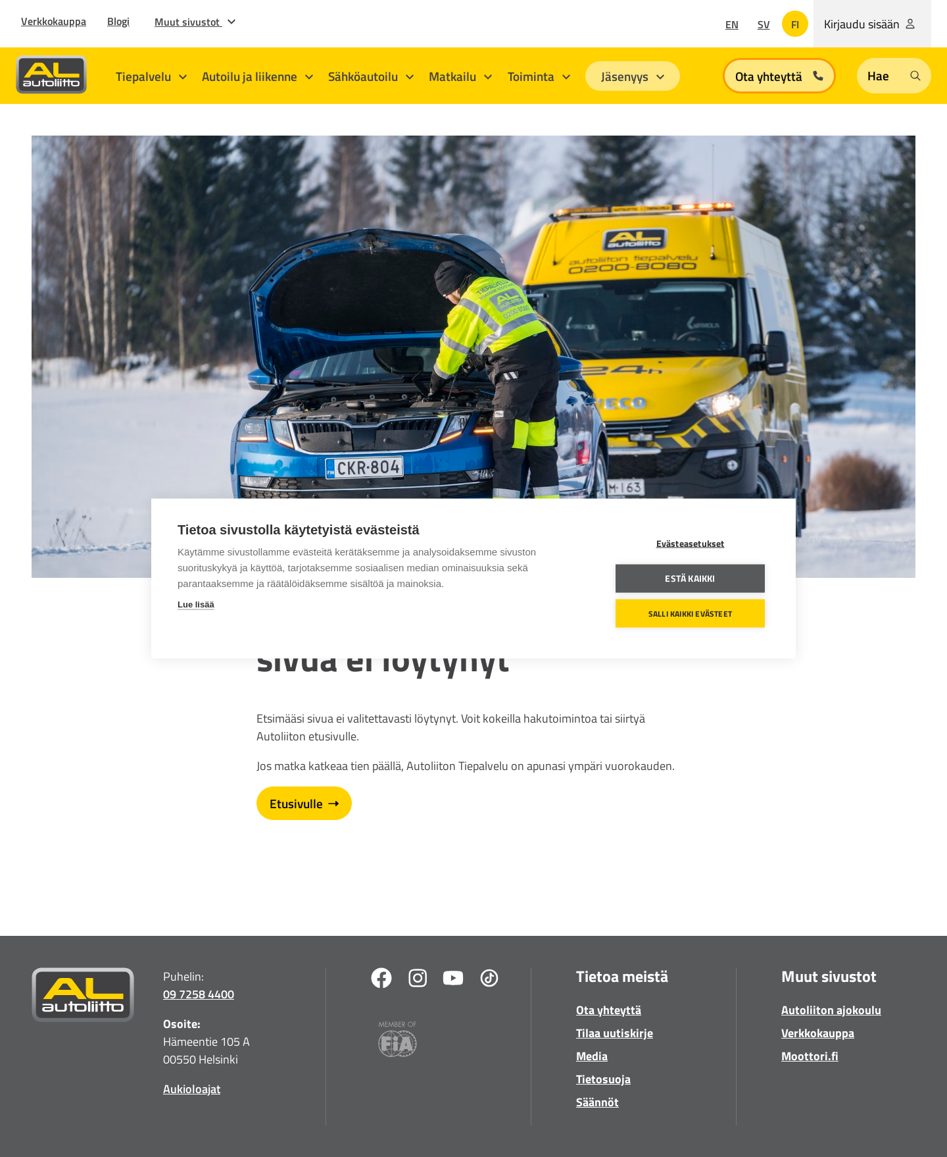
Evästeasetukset (690, 543)
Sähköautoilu (371, 76)
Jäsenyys (632, 76)
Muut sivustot (195, 21)
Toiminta (539, 76)
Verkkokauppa (53, 21)
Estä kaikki (690, 578)
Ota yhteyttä (608, 1010)
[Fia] (397, 1041)
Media (592, 1056)
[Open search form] (894, 75)
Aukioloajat (191, 1089)
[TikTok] (489, 980)
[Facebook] (381, 980)
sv (764, 24)
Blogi (118, 21)
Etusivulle (304, 803)
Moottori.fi (809, 1056)
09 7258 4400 (198, 994)
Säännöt (597, 1102)
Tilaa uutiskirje (614, 1033)
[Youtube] (453, 980)
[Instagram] (417, 980)
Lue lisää (196, 604)
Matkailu (460, 76)
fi (795, 24)
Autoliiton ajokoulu (831, 1010)
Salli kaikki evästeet (690, 613)
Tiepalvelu (151, 76)
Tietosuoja (603, 1079)
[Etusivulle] (83, 997)
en (732, 24)
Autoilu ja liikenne (257, 76)
